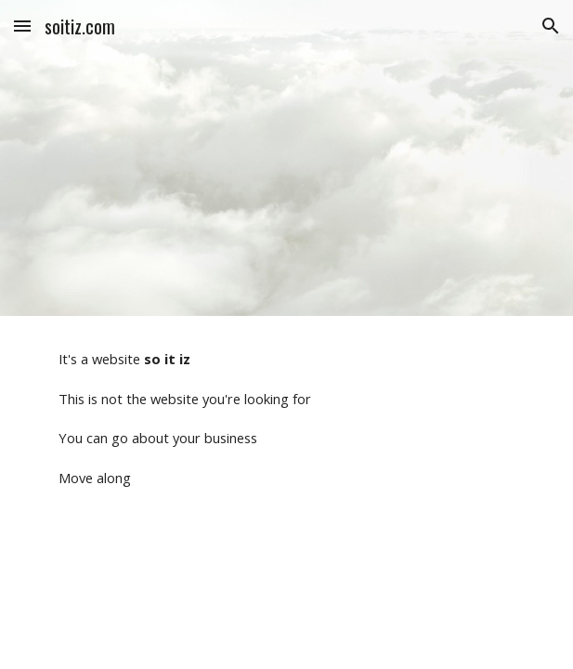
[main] (286, 418)
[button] (22, 25)
